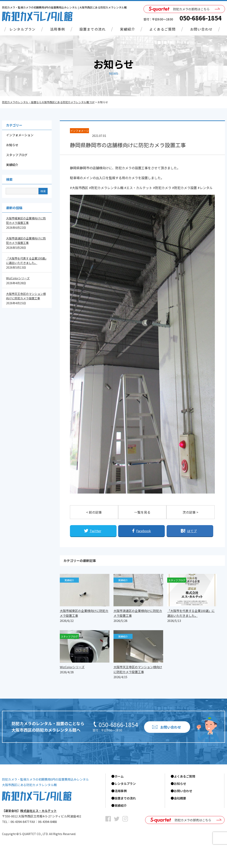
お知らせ (12, 145)
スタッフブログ (16, 155)
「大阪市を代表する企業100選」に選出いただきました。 (26, 260)
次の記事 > (190, 512)
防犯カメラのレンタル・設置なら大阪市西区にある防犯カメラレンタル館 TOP (48, 102)
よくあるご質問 (162, 29)
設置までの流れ (92, 29)
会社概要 (180, 798)
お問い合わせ (201, 29)
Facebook (143, 530)
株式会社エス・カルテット (38, 811)
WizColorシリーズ (18, 278)
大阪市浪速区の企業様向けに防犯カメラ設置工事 (26, 240)
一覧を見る (142, 512)
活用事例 (57, 29)
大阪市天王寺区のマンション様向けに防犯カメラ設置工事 (26, 296)
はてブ (192, 530)
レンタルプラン (22, 29)
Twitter (95, 530)
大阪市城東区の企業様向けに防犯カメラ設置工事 (26, 220)
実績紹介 (127, 29)
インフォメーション (19, 135)
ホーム (119, 776)
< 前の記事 (94, 512)
